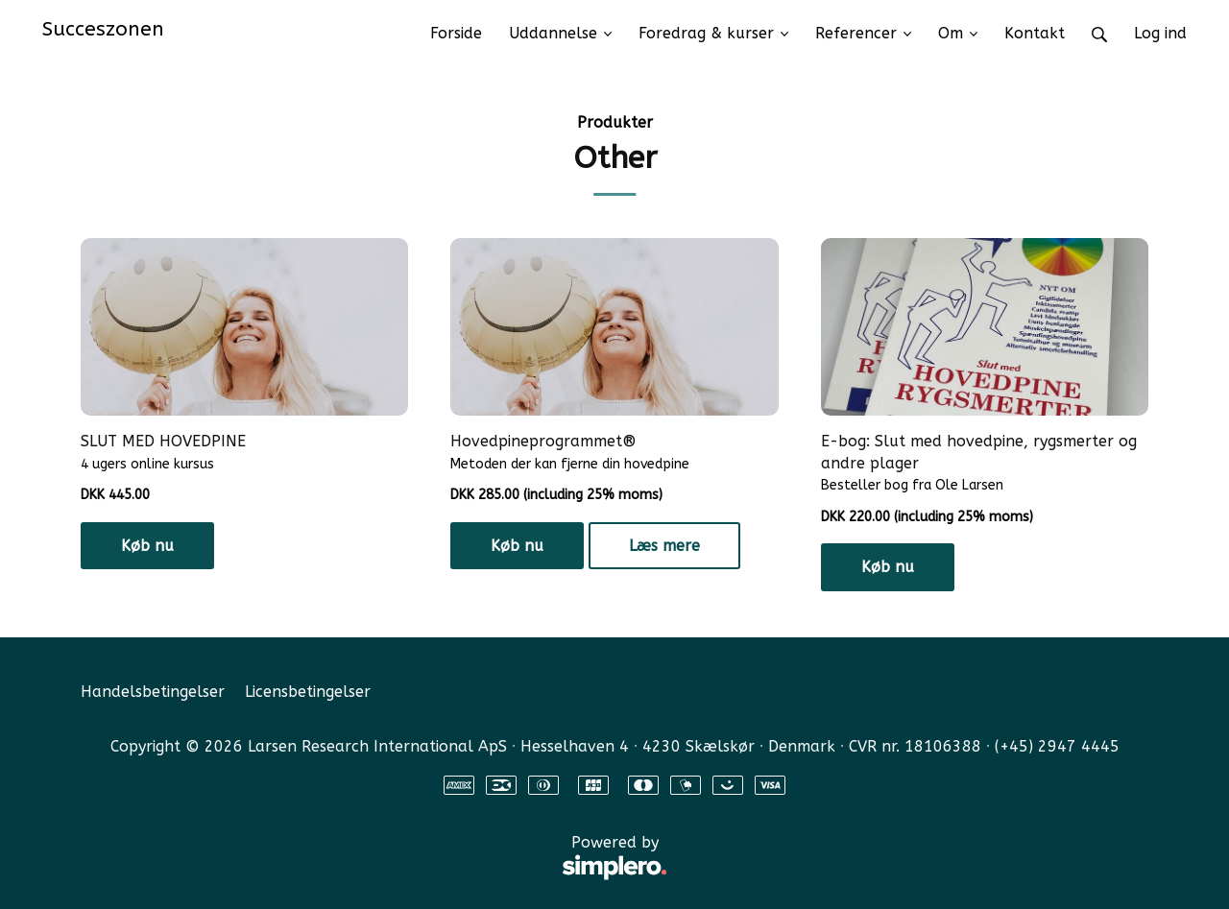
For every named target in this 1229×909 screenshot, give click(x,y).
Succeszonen (103, 28)
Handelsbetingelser (153, 691)
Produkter (615, 122)
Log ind (1160, 33)
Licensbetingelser (308, 691)
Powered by (374, 858)
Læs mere (664, 546)
